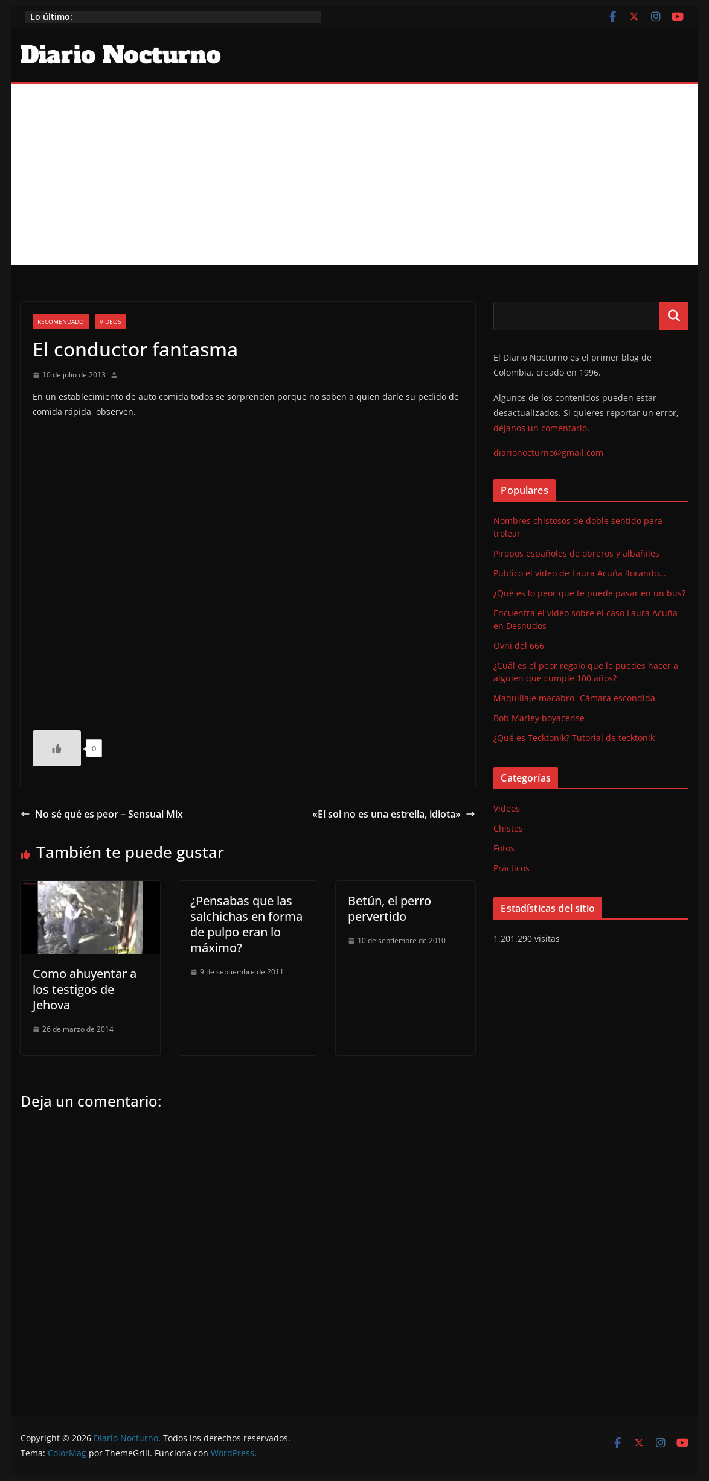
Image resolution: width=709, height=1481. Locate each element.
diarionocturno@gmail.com (548, 452)
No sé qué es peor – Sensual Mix (102, 814)
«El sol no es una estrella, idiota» (393, 814)
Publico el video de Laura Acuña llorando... (579, 573)
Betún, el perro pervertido (389, 908)
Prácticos (511, 868)
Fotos (504, 848)
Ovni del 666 (518, 645)
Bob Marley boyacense (539, 718)
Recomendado (60, 321)
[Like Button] (57, 748)
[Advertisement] (355, 174)
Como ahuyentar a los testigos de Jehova (84, 989)
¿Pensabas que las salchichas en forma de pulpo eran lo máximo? (246, 924)
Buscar (673, 316)
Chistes (508, 828)
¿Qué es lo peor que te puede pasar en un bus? (589, 593)
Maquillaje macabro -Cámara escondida (574, 698)
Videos (110, 321)
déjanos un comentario (540, 428)
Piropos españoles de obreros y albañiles (576, 553)
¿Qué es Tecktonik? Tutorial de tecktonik (574, 738)
